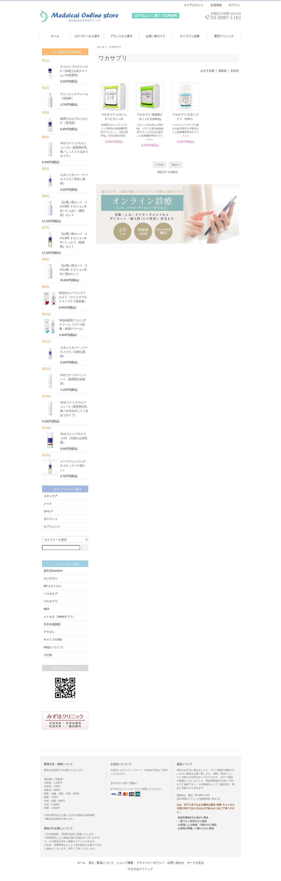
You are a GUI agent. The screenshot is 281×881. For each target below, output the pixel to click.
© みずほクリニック (140, 869)
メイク (65, 503)
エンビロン (65, 578)
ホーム (55, 36)
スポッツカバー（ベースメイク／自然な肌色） (74, 352)
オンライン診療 (190, 36)
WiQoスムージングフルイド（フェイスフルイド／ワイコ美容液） (73, 297)
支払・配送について (101, 862)
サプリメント (65, 526)
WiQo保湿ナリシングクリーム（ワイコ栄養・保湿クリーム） (72, 324)
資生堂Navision (65, 570)
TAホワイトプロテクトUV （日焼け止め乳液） (73, 438)
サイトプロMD (65, 639)
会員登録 (214, 5)
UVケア (65, 511)
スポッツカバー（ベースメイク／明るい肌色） (74, 179)
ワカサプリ (115, 47)
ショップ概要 (125, 862)
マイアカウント (191, 5)
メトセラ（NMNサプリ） (65, 616)
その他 (65, 654)
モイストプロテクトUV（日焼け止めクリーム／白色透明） (73, 71)
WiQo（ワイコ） (65, 647)
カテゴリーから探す (87, 36)
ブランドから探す (121, 36)
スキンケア (65, 496)
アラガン (65, 632)
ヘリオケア (65, 593)
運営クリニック (224, 36)
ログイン (232, 5)
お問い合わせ (175, 862)
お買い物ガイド (155, 36)
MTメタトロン (65, 586)
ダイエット (65, 519)
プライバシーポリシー (150, 862)
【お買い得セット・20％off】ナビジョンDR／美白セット (73, 269)
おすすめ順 (207, 70)
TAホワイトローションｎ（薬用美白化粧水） (73, 379)
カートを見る (195, 862)
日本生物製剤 (65, 624)
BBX (65, 609)
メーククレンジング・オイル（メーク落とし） (74, 465)
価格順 (222, 70)
